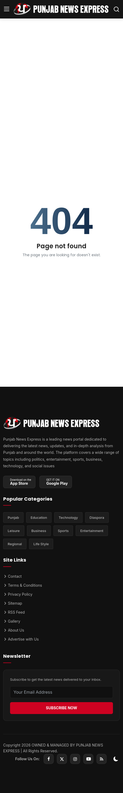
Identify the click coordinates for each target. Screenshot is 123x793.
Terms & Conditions (22, 585)
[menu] (6, 9)
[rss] (102, 759)
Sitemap (12, 603)
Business (38, 531)
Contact (12, 576)
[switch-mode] (116, 759)
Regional (15, 544)
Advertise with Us (21, 639)
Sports (63, 531)
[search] (116, 9)
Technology (68, 517)
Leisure (14, 531)
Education (39, 517)
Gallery (11, 621)
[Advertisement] (61, 85)
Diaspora (97, 517)
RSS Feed (14, 612)
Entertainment (91, 531)
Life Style (41, 544)
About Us (13, 630)
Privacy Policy (18, 594)
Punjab (13, 517)
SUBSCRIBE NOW (61, 708)
